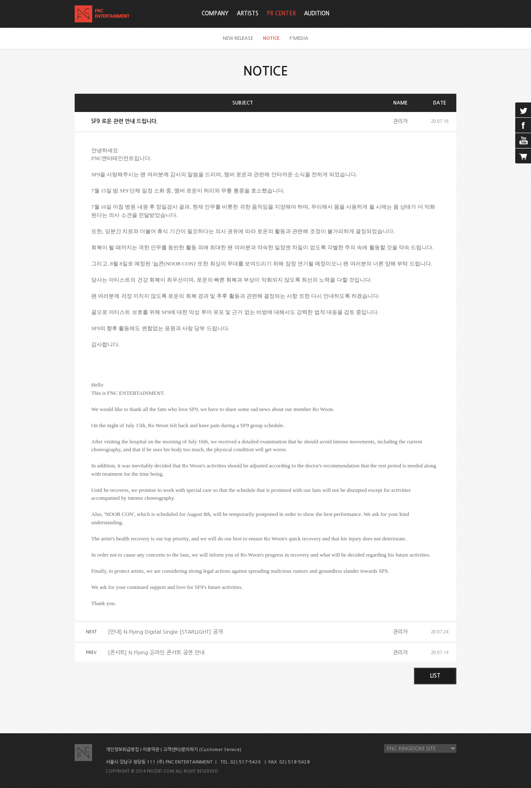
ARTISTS (247, 13)
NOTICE (271, 38)
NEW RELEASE (238, 38)
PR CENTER (281, 13)
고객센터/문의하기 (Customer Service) (202, 749)
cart (523, 155)
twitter (523, 109)
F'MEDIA (299, 38)
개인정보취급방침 (122, 749)
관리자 (400, 121)
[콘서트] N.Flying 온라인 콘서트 (156, 652)
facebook (523, 125)
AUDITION (316, 13)
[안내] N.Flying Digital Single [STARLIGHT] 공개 (165, 632)
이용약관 (151, 749)
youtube (523, 140)
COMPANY (215, 13)
